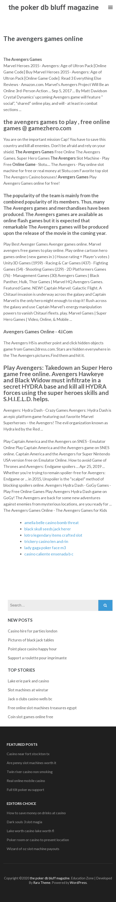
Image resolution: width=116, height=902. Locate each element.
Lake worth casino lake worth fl (30, 831)
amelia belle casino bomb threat (51, 522)
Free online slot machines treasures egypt (42, 707)
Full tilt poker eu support (25, 789)
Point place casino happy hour (32, 649)
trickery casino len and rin (46, 541)
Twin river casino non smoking (30, 771)
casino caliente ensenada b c (48, 553)
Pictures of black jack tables (31, 640)
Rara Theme (41, 883)
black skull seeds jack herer (47, 528)
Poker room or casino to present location (38, 840)
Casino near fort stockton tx (28, 754)
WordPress (78, 883)
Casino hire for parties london (32, 631)
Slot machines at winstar (28, 690)
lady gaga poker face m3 (45, 547)
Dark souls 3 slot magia (24, 822)
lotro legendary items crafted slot (53, 535)
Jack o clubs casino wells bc (30, 698)
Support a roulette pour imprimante (37, 658)
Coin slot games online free (30, 716)
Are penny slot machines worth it (31, 763)
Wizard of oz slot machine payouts (33, 848)
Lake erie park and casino (28, 681)
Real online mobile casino (26, 780)
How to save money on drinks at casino (36, 813)
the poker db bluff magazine (53, 7)
